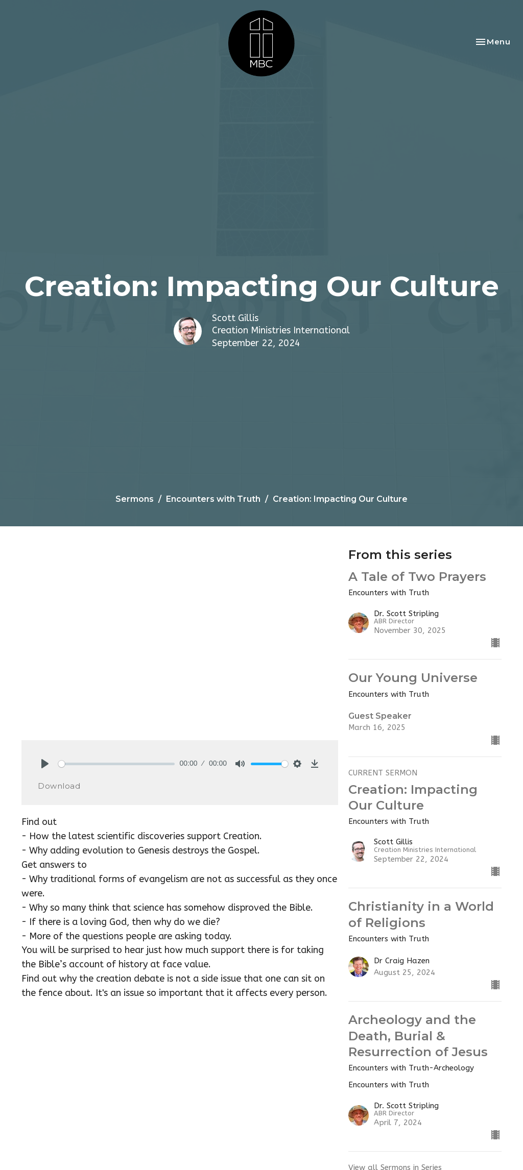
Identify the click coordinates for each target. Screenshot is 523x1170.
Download (59, 786)
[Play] (45, 763)
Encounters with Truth (213, 499)
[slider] (116, 764)
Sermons (134, 499)
